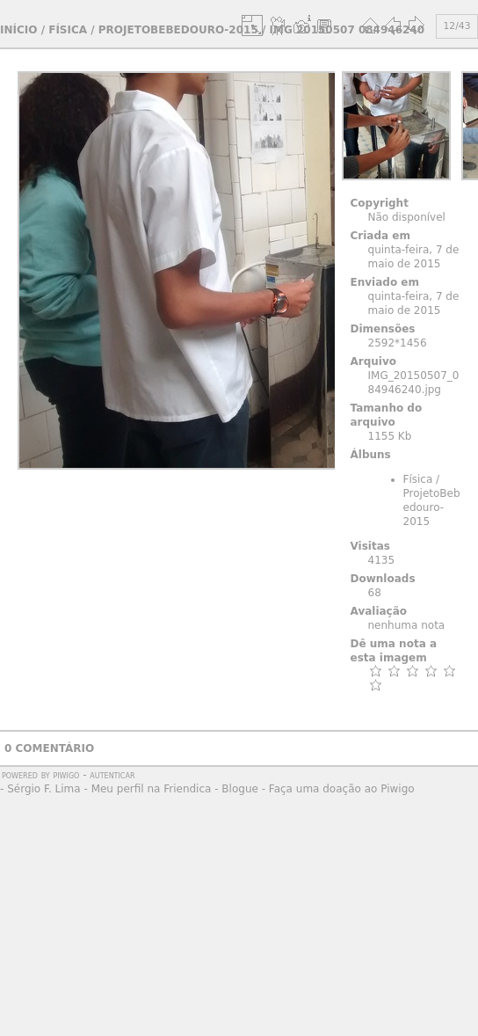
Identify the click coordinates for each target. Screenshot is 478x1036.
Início (18, 30)
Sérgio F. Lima (44, 789)
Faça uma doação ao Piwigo (342, 789)
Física (67, 30)
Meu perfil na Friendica (151, 789)
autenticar (112, 775)
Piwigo (66, 775)
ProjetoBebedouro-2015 (178, 30)
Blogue (239, 789)
